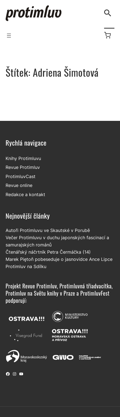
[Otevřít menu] (9, 35)
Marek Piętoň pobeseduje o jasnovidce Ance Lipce (59, 259)
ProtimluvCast (20, 176)
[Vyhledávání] (108, 13)
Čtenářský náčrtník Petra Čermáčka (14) (48, 252)
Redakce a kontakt (25, 194)
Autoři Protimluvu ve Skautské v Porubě (48, 230)
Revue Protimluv (23, 167)
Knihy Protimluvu (23, 158)
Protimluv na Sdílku (26, 266)
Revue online (19, 185)
